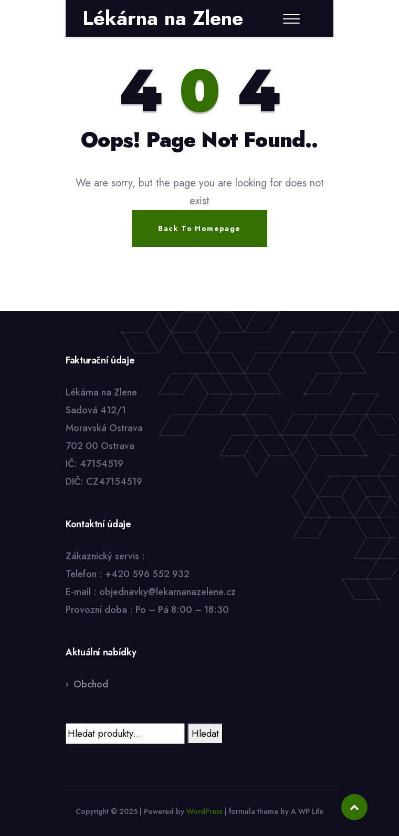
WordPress (204, 811)
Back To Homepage (199, 228)
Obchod (91, 684)
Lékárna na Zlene (162, 18)
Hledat (205, 733)
